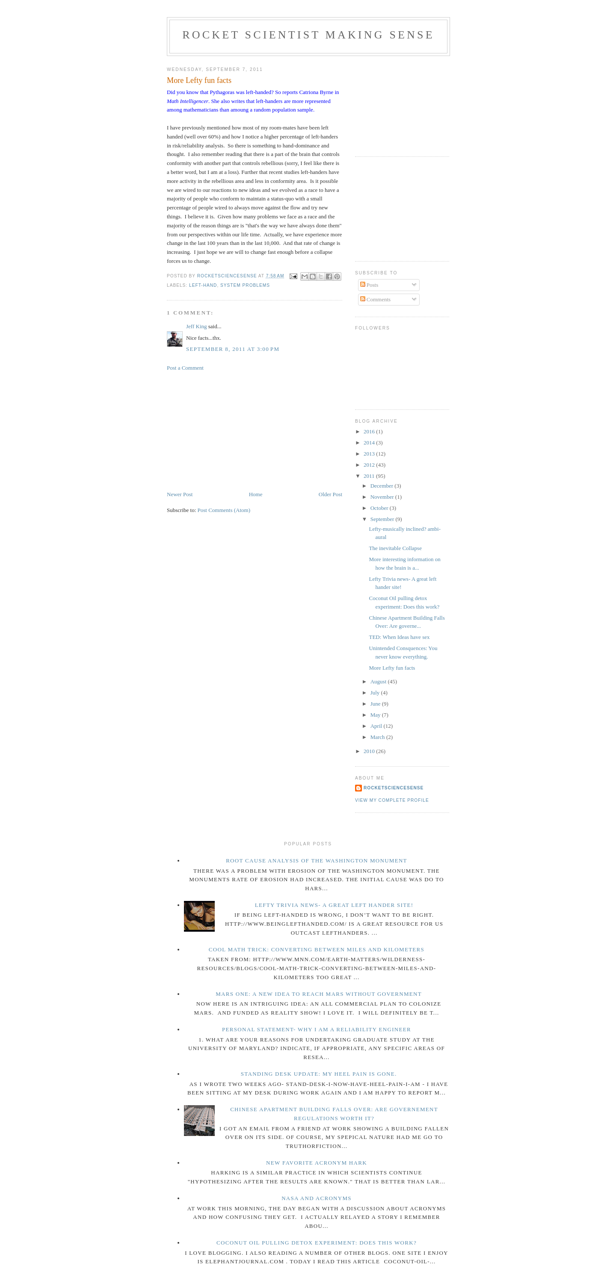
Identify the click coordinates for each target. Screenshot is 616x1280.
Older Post (330, 494)
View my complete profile (392, 800)
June (376, 703)
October (380, 508)
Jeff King (196, 326)
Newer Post (179, 494)
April (377, 726)
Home (256, 494)
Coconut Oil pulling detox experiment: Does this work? (316, 1242)
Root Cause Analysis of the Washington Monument (316, 860)
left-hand (203, 285)
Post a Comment (185, 368)
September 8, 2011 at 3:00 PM (232, 349)
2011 (370, 476)
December (382, 486)
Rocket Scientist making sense (308, 35)
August (379, 681)
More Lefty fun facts (392, 668)
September (383, 519)
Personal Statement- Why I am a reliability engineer (316, 1029)
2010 (370, 751)
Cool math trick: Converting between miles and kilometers (316, 949)
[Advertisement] (231, 430)
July (375, 692)
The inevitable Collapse (395, 548)
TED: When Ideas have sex (399, 637)
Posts (369, 285)
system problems (245, 285)
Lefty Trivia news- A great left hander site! (334, 905)
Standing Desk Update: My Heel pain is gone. (319, 1074)
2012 (370, 465)
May (376, 715)
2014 (370, 442)
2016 (370, 431)
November (382, 497)
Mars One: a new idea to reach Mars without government (319, 994)
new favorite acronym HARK (316, 1162)
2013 (370, 453)
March (378, 737)
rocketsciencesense (394, 788)
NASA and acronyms (316, 1198)
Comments (375, 299)
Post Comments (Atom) (224, 510)
